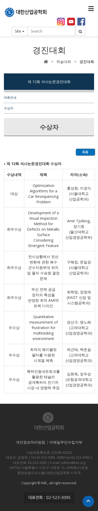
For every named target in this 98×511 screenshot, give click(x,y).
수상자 (8, 108)
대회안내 (10, 97)
